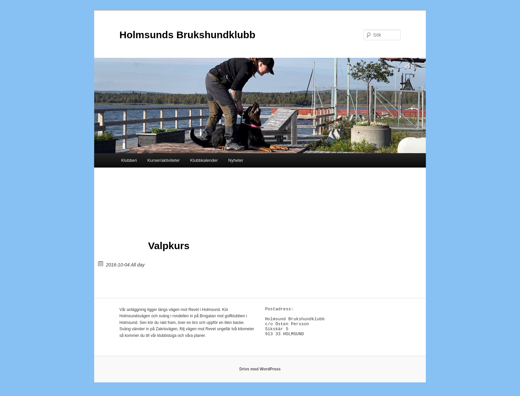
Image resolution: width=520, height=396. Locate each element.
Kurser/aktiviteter (163, 160)
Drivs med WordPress (260, 372)
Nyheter (235, 160)
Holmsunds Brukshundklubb (187, 34)
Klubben (129, 160)
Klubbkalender (204, 160)
